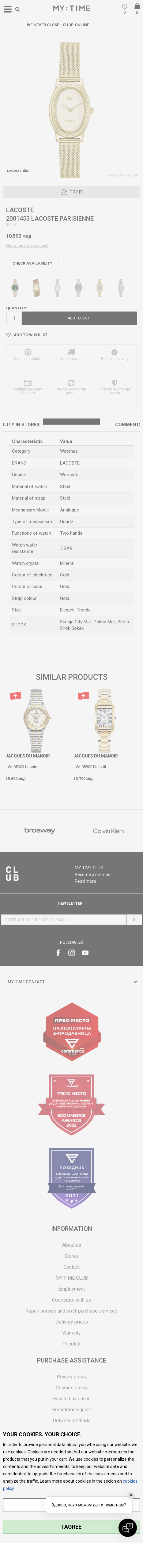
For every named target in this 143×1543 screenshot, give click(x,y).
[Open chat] (128, 1528)
